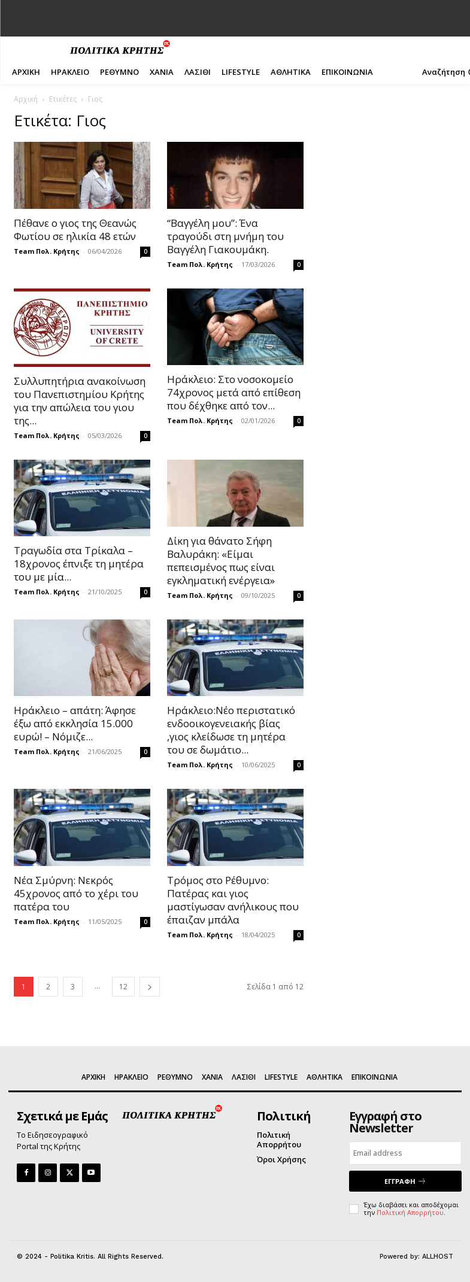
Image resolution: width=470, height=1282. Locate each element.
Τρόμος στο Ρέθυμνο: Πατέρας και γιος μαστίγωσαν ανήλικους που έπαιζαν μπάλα (233, 899)
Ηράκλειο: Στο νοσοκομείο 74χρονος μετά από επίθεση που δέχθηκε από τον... (234, 392)
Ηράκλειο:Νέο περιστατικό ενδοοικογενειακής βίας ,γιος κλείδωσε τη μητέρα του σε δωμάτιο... (231, 730)
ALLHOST (437, 1256)
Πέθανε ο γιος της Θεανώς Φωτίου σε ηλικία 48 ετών (75, 229)
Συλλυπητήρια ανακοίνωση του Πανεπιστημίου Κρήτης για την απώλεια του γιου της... (79, 400)
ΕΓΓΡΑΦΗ (405, 1181)
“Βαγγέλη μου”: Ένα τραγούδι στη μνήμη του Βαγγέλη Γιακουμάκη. (225, 236)
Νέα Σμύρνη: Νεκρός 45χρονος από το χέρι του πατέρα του (76, 893)
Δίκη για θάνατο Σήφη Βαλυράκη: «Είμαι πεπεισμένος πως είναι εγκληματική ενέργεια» (221, 560)
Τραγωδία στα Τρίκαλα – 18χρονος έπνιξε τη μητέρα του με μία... (79, 563)
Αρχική (26, 99)
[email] (405, 1153)
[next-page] (150, 987)
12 (123, 987)
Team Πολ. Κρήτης (47, 251)
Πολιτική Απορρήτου (410, 1212)
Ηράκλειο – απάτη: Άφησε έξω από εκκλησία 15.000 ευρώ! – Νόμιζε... (75, 723)
